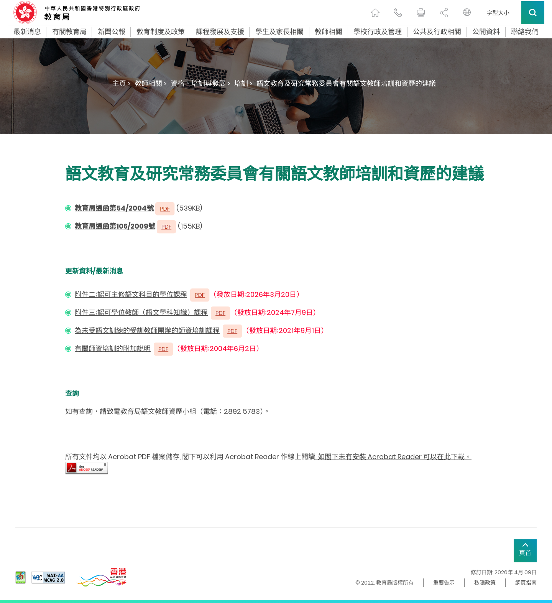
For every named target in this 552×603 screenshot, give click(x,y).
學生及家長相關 (279, 32)
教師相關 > (151, 83)
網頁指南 (526, 583)
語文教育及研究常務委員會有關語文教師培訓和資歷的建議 (346, 83)
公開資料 (486, 32)
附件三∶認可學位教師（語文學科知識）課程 (141, 312)
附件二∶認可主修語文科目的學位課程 (131, 294)
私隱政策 (485, 583)
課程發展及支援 (220, 32)
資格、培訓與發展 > (200, 83)
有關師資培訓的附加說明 (113, 348)
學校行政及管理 (377, 32)
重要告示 (444, 583)
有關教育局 (69, 32)
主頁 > (121, 83)
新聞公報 (111, 32)
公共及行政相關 (437, 32)
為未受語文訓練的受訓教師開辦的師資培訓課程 (147, 330)
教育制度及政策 (160, 32)
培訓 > (243, 83)
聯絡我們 (525, 32)
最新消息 (27, 32)
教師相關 (328, 32)
